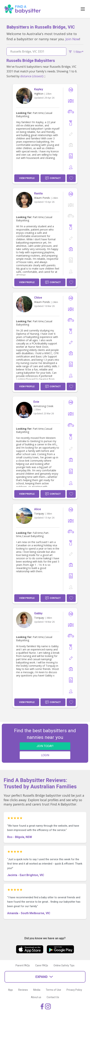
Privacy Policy (74, 989)
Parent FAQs (23, 965)
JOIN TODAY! (45, 746)
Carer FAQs (41, 965)
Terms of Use (53, 989)
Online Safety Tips (63, 965)
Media (36, 989)
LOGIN (45, 755)
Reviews (23, 989)
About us (36, 997)
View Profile (27, 178)
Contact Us (53, 997)
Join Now (72, 39)
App (10, 989)
